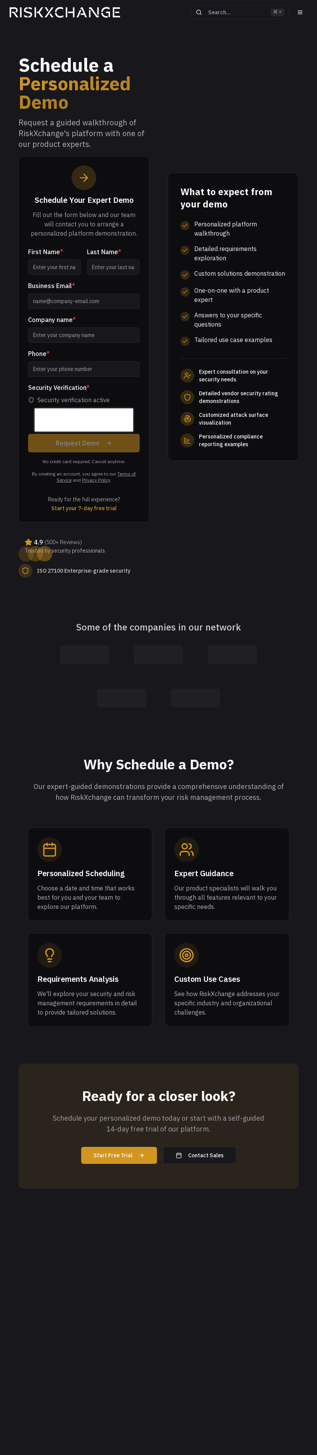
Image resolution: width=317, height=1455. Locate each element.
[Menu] (300, 12)
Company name (52, 320)
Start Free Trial (119, 1155)
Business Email (51, 286)
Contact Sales (200, 1155)
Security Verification (59, 387)
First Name (45, 252)
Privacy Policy (96, 480)
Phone (39, 353)
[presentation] (84, 420)
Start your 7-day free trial (84, 508)
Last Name (104, 252)
